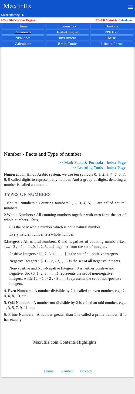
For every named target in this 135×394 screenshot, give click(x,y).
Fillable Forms (112, 44)
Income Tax (67, 26)
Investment (67, 38)
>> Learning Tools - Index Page (98, 167)
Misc (112, 38)
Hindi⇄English (67, 32)
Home (23, 26)
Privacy (86, 371)
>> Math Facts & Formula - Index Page (92, 162)
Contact (67, 371)
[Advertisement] (68, 92)
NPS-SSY (23, 38)
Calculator (115, 20)
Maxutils (17, 6)
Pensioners (22, 32)
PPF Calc (112, 32)
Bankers (112, 26)
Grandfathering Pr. (12, 14)
